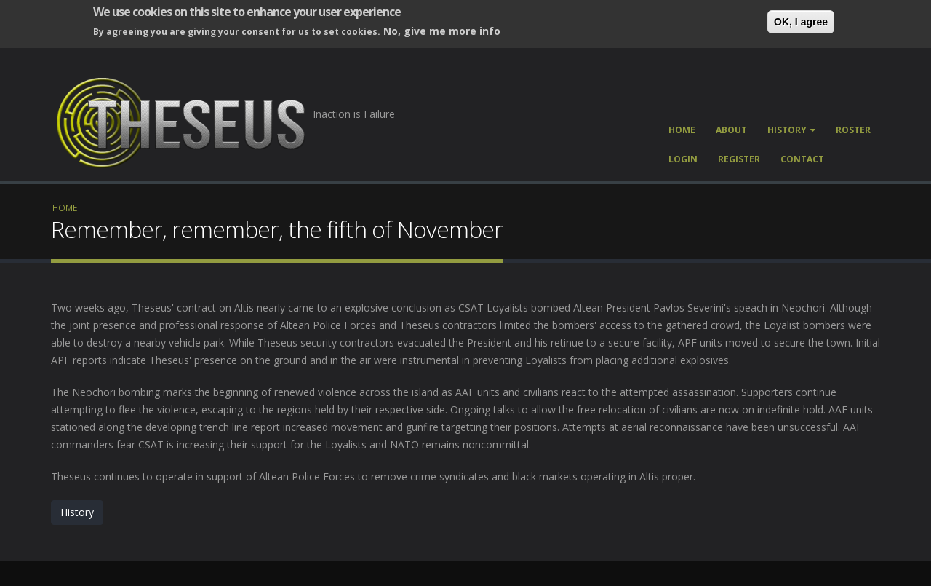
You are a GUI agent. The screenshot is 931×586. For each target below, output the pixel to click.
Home (681, 130)
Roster (853, 130)
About (731, 130)
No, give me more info (441, 31)
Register (739, 159)
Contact (802, 159)
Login (683, 159)
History (791, 130)
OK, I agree (801, 22)
